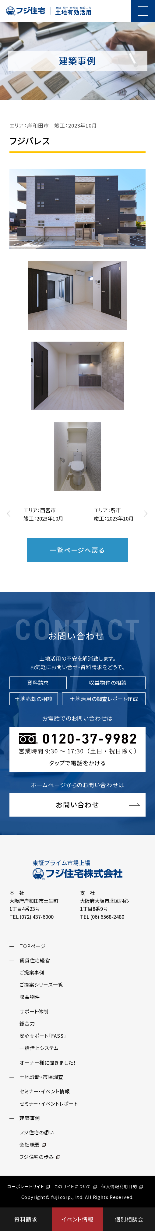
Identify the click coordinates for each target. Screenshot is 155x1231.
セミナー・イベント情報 (44, 1091)
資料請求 (25, 1219)
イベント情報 (78, 1219)
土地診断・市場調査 (41, 1077)
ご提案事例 (32, 972)
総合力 (27, 1023)
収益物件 (29, 996)
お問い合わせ (77, 804)
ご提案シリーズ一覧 (41, 984)
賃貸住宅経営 (35, 960)
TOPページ (32, 946)
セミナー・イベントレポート (48, 1103)
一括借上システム (39, 1047)
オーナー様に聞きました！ (47, 1062)
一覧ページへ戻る (77, 549)
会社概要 (32, 1144)
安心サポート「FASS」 (42, 1035)
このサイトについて (76, 1186)
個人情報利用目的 (122, 1186)
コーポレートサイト (28, 1186)
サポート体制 (34, 1011)
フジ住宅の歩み (39, 1156)
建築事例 (29, 1118)
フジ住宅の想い (36, 1132)
